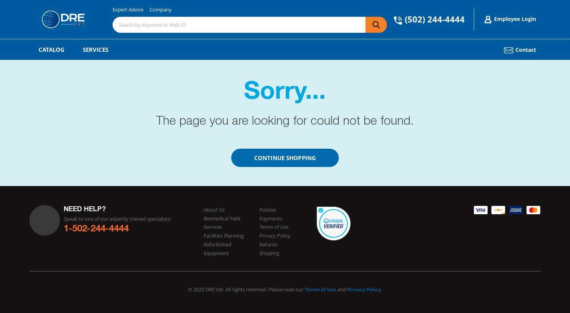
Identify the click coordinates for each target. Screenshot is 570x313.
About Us (214, 209)
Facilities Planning (224, 235)
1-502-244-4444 (96, 229)
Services (95, 49)
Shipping (269, 253)
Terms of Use (273, 226)
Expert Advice (128, 9)
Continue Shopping (285, 158)
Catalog (51, 49)
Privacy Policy (274, 235)
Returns (268, 244)
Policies (267, 209)
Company (161, 9)
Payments (270, 218)
